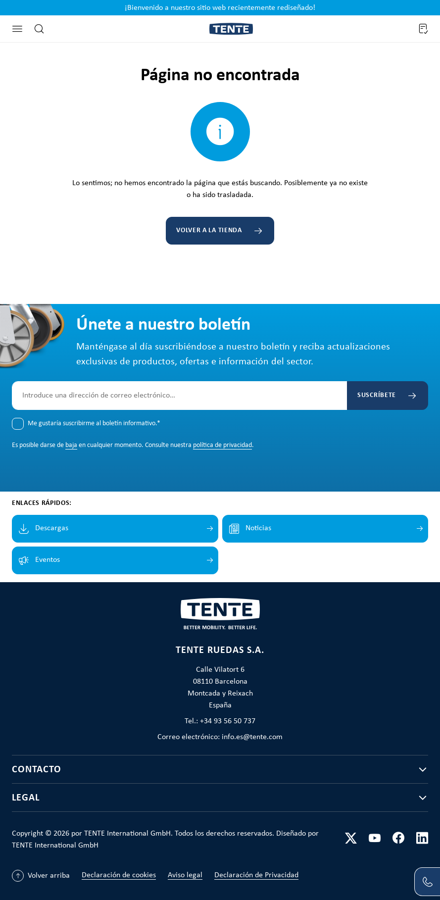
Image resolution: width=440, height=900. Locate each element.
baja (71, 445)
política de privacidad (222, 445)
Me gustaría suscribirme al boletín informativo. (94, 423)
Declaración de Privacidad (256, 875)
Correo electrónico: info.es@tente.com (220, 737)
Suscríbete (376, 395)
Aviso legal (185, 875)
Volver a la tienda (209, 230)
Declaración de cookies (119, 875)
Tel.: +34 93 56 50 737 (220, 721)
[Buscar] (39, 28)
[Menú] (17, 28)
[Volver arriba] (41, 875)
